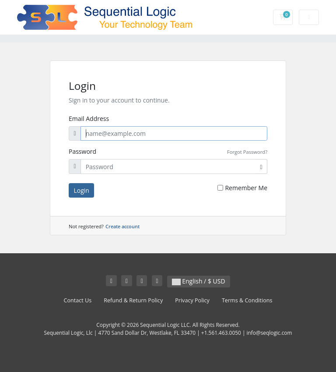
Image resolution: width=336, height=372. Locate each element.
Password (82, 151)
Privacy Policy (192, 300)
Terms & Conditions (247, 300)
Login (81, 190)
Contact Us (78, 300)
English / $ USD (198, 281)
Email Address (89, 118)
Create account (122, 226)
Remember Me (246, 188)
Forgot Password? (247, 152)
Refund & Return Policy (133, 300)
